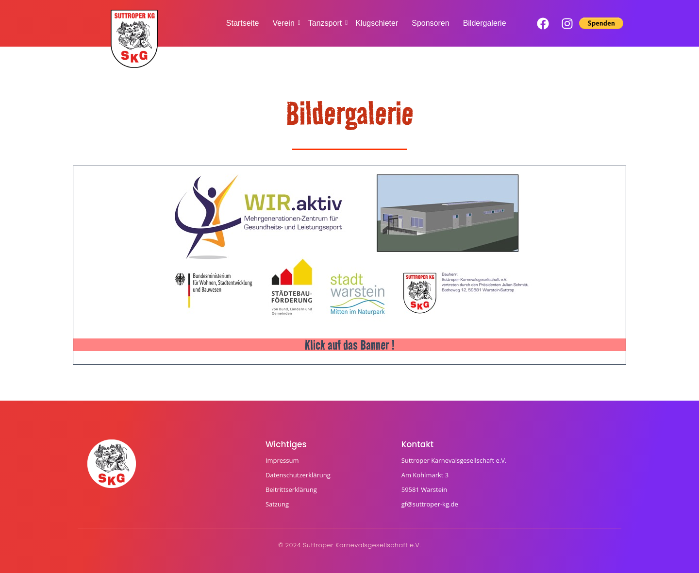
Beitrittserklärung (291, 489)
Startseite (242, 23)
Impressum (282, 460)
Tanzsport (326, 23)
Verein (284, 23)
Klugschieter (376, 23)
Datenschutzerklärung (298, 475)
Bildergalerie (484, 23)
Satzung (277, 504)
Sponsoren (430, 23)
